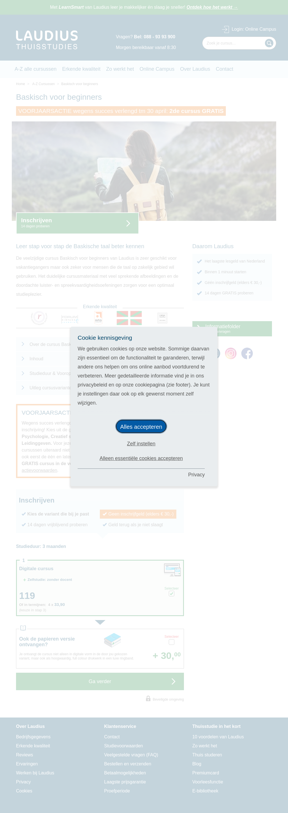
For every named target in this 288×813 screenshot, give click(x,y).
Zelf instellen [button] (141, 444)
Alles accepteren (141, 427)
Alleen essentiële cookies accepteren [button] (141, 458)
